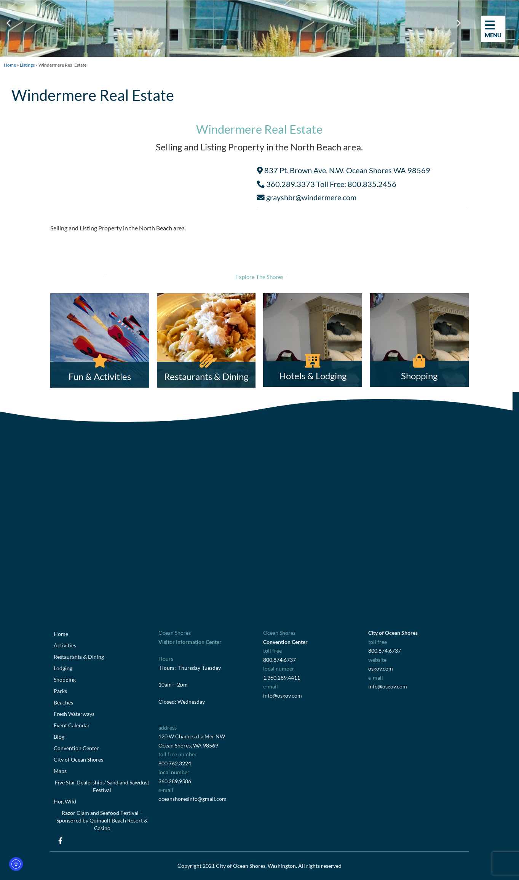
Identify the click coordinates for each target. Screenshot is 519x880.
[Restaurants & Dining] (206, 340)
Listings (27, 65)
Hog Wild (65, 801)
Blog (59, 736)
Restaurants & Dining (79, 656)
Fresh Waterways (74, 714)
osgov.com (380, 668)
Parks (60, 691)
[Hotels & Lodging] (312, 340)
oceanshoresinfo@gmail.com (192, 798)
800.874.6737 (279, 659)
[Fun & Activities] (99, 340)
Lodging (63, 668)
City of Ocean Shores (78, 759)
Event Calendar (72, 725)
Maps (60, 771)
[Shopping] (419, 340)
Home (10, 65)
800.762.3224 (174, 763)
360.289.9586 (174, 781)
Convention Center (76, 748)
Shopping (65, 679)
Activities (65, 645)
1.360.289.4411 (281, 677)
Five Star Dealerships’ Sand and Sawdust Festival (102, 786)
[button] (8, 23)
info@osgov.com (282, 695)
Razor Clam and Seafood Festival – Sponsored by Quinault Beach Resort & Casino (102, 820)
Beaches (63, 702)
